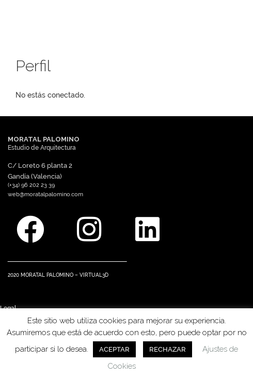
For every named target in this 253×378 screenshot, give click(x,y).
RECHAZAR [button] (167, 349)
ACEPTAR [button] (114, 349)
